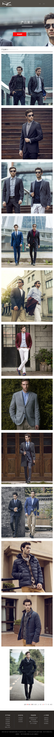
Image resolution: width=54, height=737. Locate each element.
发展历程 (8, 719)
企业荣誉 (8, 721)
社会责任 (20, 719)
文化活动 (20, 721)
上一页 (39, 704)
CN (40, 3)
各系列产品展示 (34, 34)
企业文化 (20, 715)
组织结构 (8, 723)
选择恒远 (46, 717)
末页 (51, 704)
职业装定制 (33, 719)
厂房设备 (8, 725)
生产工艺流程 (33, 723)
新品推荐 (19, 34)
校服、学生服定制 (33, 721)
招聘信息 (46, 719)
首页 (35, 704)
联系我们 (46, 723)
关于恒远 (7, 715)
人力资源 (46, 715)
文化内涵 (20, 717)
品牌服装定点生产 (33, 717)
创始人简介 (7, 727)
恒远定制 (33, 715)
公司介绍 (8, 717)
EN (44, 3)
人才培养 (46, 721)
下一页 (47, 704)
